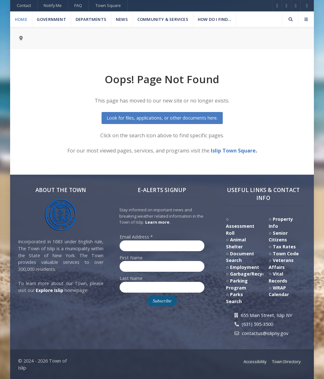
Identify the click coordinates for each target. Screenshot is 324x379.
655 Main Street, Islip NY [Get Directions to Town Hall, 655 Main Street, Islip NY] (266, 315)
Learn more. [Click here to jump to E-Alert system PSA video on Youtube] (158, 222)
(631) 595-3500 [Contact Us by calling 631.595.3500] (257, 324)
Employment (244, 267)
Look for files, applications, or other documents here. (162, 118)
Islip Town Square (233, 150)
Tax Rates (284, 247)
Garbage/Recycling (251, 274)
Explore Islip (49, 290)
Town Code (286, 254)
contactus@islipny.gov (265, 333)
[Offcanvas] (306, 19)
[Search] (290, 19)
